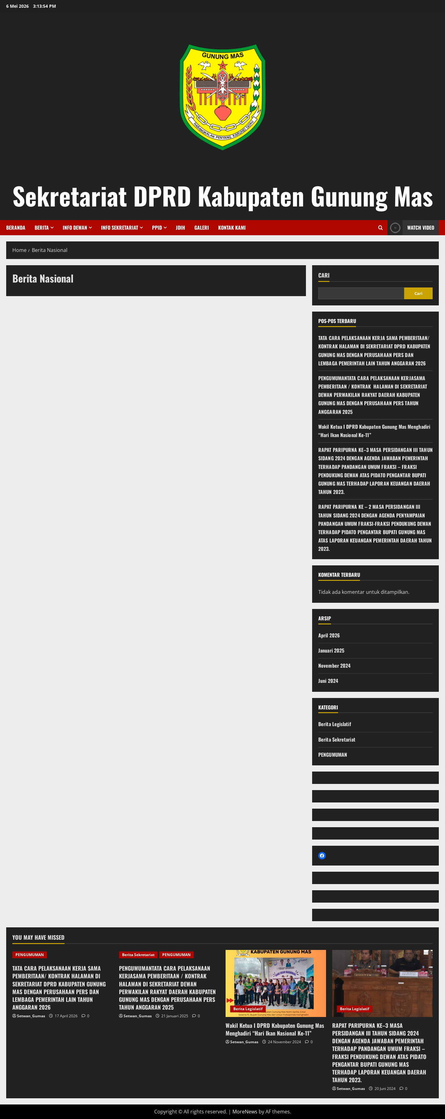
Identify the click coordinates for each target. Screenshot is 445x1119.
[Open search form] (380, 228)
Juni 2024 (328, 680)
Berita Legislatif (334, 724)
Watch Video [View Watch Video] (411, 227)
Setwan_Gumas (31, 1016)
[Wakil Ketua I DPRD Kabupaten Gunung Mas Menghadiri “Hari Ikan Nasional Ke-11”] (276, 983)
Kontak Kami (232, 227)
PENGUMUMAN (332, 754)
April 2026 (329, 635)
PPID (157, 227)
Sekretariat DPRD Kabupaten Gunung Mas (222, 195)
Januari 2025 (331, 650)
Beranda (15, 227)
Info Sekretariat (119, 227)
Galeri (201, 227)
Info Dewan (75, 227)
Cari (323, 275)
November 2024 (334, 665)
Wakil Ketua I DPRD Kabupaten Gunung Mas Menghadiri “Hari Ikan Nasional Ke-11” (275, 1029)
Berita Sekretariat (336, 739)
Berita (42, 227)
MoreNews (244, 1111)
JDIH (180, 227)
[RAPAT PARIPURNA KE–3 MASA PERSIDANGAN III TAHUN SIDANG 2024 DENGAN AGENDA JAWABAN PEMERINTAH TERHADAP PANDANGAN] (382, 983)
